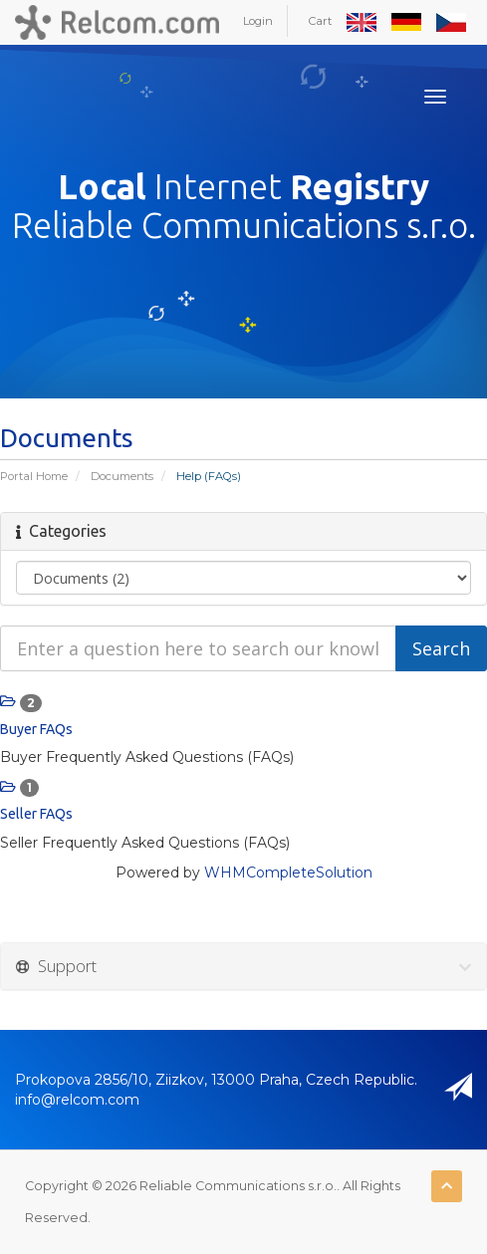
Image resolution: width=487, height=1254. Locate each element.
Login (258, 21)
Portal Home (34, 476)
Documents (122, 476)
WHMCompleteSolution (288, 872)
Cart (320, 21)
